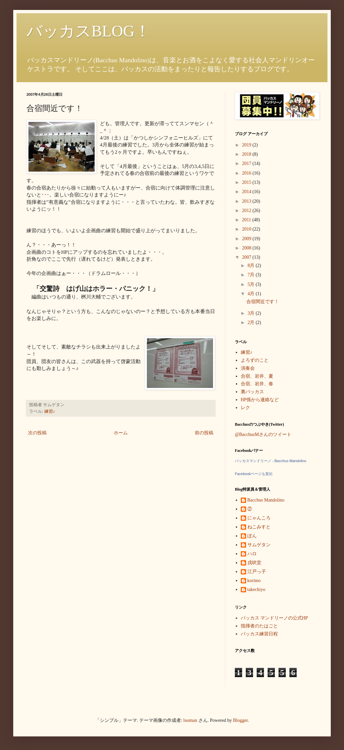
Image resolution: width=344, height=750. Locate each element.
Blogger (240, 720)
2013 (247, 201)
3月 (251, 313)
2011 (247, 219)
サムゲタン (259, 544)
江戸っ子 (256, 571)
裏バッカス (252, 391)
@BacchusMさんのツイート (263, 434)
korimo (254, 580)
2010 (247, 229)
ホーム (121, 432)
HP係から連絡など (260, 399)
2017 (247, 163)
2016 (247, 173)
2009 (247, 238)
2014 (247, 191)
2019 (247, 144)
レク (245, 407)
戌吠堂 (254, 562)
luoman (190, 720)
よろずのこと (255, 360)
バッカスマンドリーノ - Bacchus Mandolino (270, 461)
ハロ (252, 553)
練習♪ (49, 411)
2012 (247, 210)
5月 (251, 284)
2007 (247, 257)
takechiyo (256, 589)
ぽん (252, 535)
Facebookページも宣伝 (254, 474)
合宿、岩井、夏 (257, 376)
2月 (251, 322)
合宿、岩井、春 (257, 383)
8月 (251, 265)
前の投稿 (204, 432)
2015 (247, 182)
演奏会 (248, 368)
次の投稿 (37, 432)
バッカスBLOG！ (88, 31)
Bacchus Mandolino (265, 500)
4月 (251, 293)
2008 (247, 247)
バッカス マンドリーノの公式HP (274, 618)
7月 (251, 274)
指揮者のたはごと (259, 625)
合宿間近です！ (262, 301)
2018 (247, 154)
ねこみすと (259, 526)
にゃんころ (259, 517)
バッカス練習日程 (259, 633)
